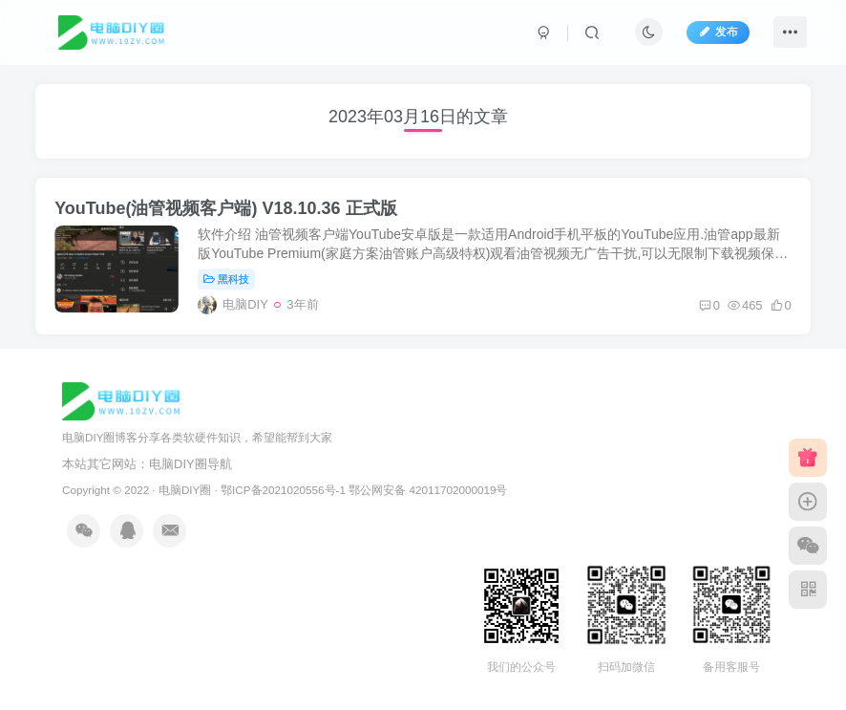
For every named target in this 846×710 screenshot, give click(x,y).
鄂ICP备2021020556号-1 (283, 490)
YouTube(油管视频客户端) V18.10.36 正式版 (225, 208)
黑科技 (226, 279)
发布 (718, 31)
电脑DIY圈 (185, 490)
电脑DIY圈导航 (190, 464)
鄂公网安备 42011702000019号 (428, 490)
